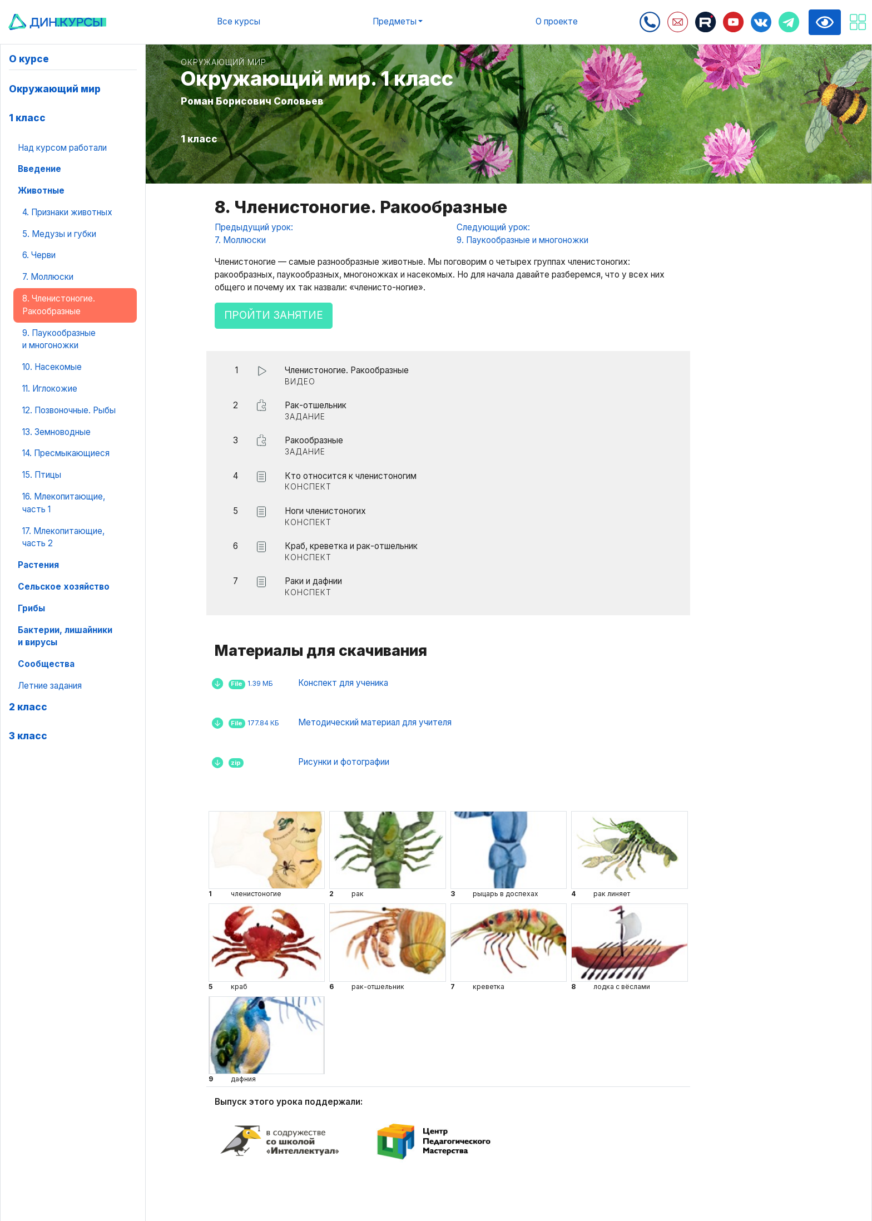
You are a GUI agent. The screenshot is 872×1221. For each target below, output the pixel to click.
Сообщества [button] (46, 664)
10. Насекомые (52, 367)
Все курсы (238, 21)
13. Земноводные (56, 432)
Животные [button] (41, 190)
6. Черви (39, 255)
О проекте (557, 21)
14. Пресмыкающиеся (66, 453)
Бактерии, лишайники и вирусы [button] (65, 636)
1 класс (27, 117)
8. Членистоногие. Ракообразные (58, 305)
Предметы (395, 21)
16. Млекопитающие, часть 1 (63, 503)
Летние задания (50, 685)
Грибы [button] (31, 608)
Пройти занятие (273, 315)
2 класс (28, 707)
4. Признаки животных (67, 212)
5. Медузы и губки (59, 234)
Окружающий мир (55, 89)
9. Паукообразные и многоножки (59, 339)
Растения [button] (38, 565)
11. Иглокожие (49, 388)
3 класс (28, 736)
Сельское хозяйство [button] (64, 586)
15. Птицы (41, 474)
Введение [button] (39, 169)
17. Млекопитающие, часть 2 (63, 537)
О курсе (29, 59)
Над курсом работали (62, 147)
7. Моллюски (47, 276)
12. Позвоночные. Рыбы (69, 410)
